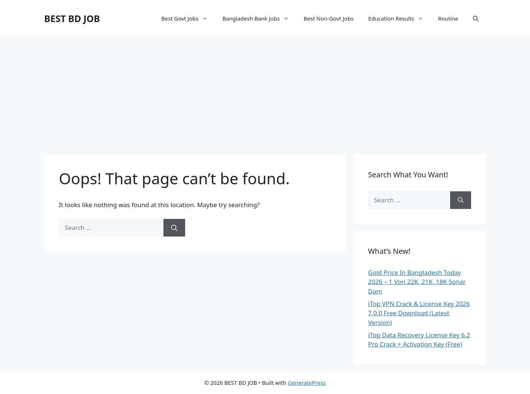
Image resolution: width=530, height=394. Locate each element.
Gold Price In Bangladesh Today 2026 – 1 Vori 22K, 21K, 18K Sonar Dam (417, 281)
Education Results (399, 18)
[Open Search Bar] (476, 18)
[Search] (174, 228)
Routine (448, 18)
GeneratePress (307, 382)
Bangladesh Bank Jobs (259, 18)
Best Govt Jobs (188, 18)
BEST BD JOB (72, 18)
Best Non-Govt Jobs (329, 18)
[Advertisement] (265, 91)
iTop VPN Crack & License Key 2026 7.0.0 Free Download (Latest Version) (419, 313)
